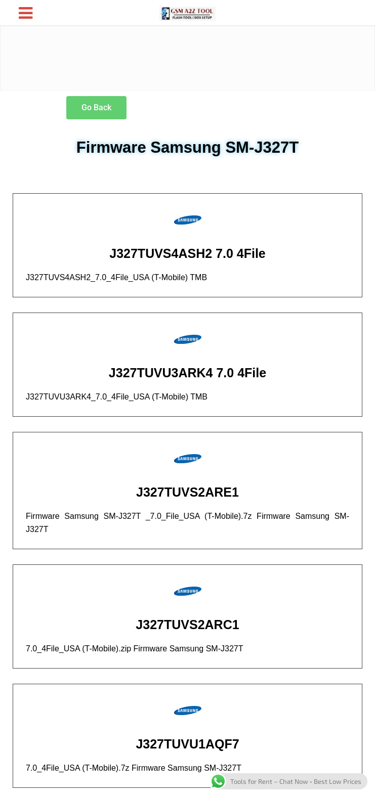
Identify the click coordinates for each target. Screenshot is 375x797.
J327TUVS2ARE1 (187, 492)
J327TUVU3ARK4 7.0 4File (187, 373)
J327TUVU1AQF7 (187, 744)
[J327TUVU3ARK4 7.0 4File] (187, 339)
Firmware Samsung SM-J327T (187, 147)
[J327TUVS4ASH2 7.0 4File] (187, 220)
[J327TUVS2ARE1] (187, 458)
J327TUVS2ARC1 (187, 624)
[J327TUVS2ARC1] (187, 591)
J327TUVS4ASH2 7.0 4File (187, 253)
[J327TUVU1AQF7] (187, 710)
